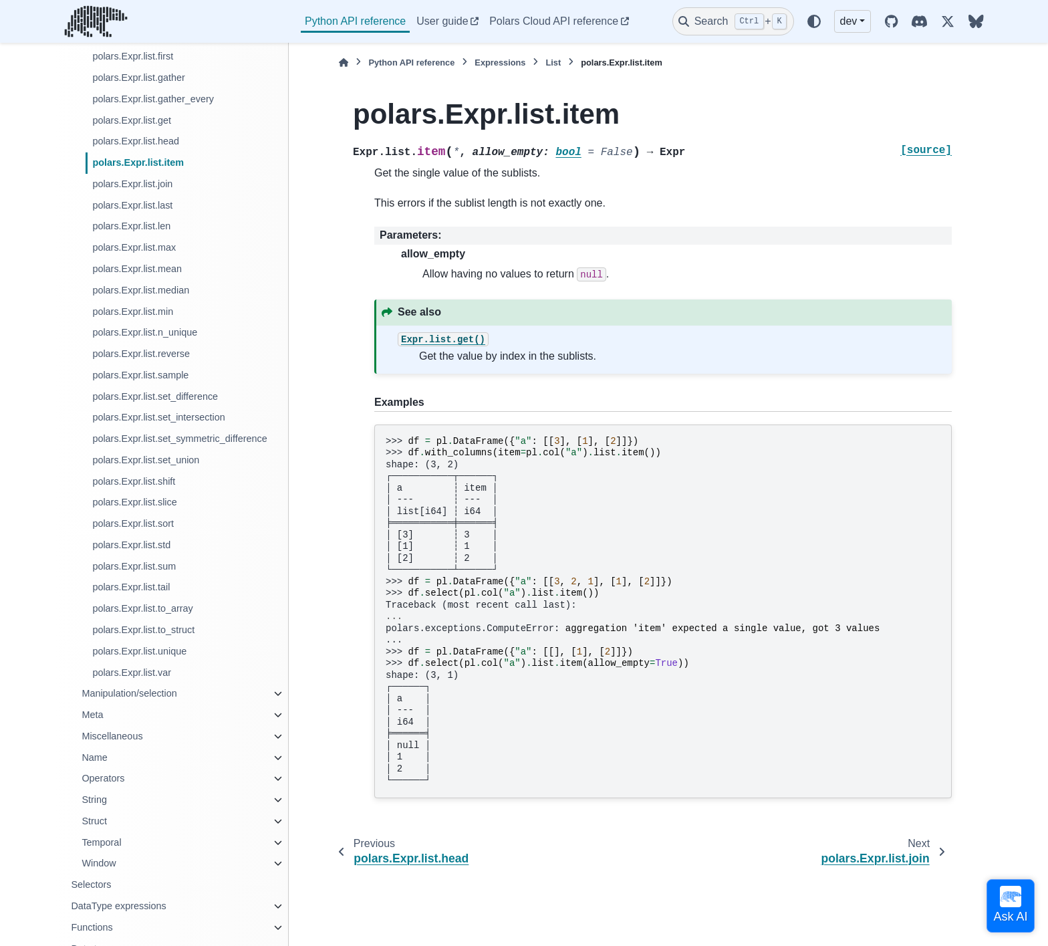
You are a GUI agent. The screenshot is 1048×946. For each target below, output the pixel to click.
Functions (91, 927)
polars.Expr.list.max (134, 247)
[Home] (343, 62)
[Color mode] (814, 21)
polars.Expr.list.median (140, 290)
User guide (442, 21)
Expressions (500, 62)
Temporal (101, 842)
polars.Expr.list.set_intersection (158, 417)
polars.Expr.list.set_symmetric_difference (179, 438)
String (94, 799)
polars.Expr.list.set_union (145, 460)
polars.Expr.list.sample (140, 375)
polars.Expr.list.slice (134, 502)
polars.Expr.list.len (131, 226)
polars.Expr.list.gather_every (153, 99)
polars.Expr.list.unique (139, 651)
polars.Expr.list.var (131, 672)
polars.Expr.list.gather (138, 77)
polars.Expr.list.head (135, 141)
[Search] (733, 21)
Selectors (91, 884)
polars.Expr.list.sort (133, 523)
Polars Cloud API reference (553, 21)
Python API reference (355, 21)
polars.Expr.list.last (132, 205)
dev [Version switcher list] (849, 21)
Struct (94, 821)
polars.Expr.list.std (131, 545)
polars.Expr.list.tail (131, 587)
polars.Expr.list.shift (133, 481)
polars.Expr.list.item (138, 162)
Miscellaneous (112, 736)
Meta (92, 714)
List (553, 62)
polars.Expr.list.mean (137, 268)
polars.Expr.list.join (132, 184)
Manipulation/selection (129, 693)
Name (94, 757)
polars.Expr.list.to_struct (143, 629)
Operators (103, 778)
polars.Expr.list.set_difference (155, 396)
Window (99, 863)
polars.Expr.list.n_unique (144, 332)
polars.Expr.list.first (132, 56)
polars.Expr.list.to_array (142, 608)
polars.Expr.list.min (132, 311)
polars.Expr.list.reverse (141, 353)
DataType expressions (118, 906)
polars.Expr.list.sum (134, 566)
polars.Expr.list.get (131, 120)
